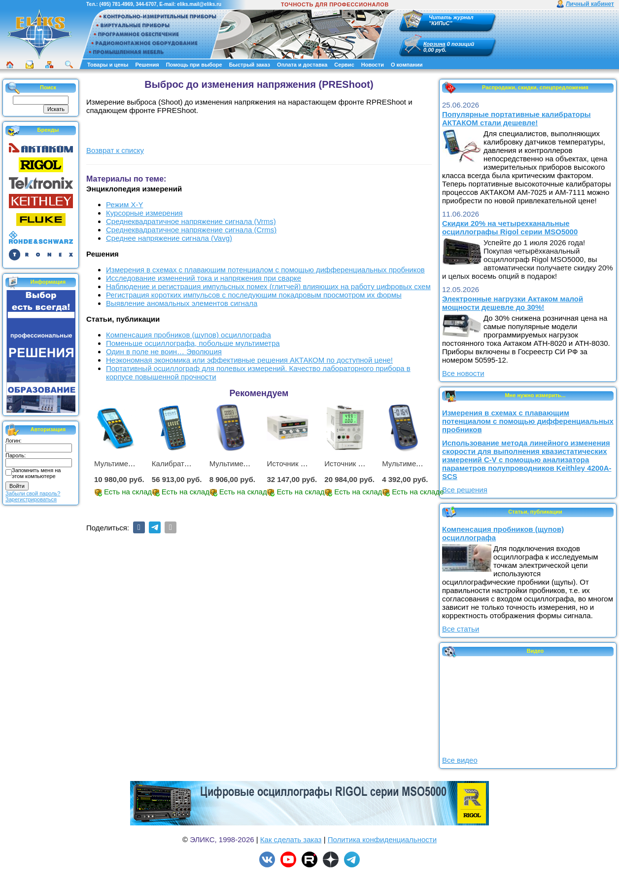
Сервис (344, 65)
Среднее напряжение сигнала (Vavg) (169, 238)
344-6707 (146, 4)
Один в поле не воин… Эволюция (164, 351)
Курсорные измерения (144, 213)
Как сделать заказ (291, 839)
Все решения (464, 489)
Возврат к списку (115, 150)
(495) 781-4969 (116, 4)
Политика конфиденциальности (382, 839)
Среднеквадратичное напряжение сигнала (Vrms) (191, 221)
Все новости (463, 373)
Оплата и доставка (302, 65)
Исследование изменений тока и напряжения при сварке (203, 278)
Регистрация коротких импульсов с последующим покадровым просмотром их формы (254, 295)
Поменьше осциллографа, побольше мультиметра (193, 343)
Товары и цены (107, 65)
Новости (372, 65)
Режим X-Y (124, 204)
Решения (147, 65)
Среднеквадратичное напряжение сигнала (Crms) (191, 229)
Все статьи (460, 629)
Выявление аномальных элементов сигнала (181, 303)
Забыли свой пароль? (32, 493)
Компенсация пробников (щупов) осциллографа (188, 335)
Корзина (434, 44)
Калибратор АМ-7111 (188, 463)
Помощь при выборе (194, 65)
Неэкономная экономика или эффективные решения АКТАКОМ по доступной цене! (249, 360)
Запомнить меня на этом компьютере (36, 473)
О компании (407, 65)
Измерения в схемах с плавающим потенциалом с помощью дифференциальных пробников (265, 269)
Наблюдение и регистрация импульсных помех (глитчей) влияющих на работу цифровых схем (268, 286)
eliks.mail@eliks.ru (199, 4)
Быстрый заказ (249, 65)
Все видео (460, 760)
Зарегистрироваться (31, 499)
